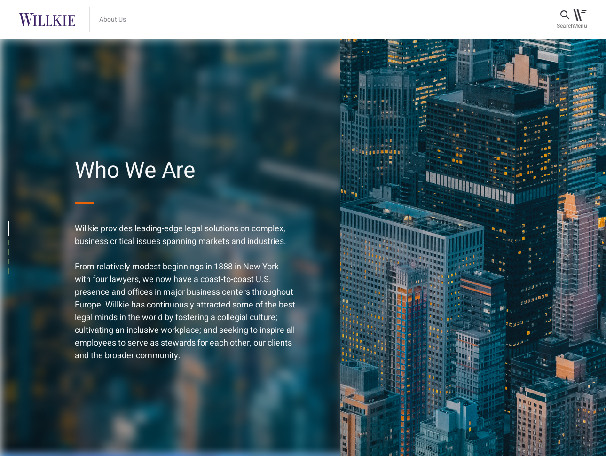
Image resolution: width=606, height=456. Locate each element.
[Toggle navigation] (580, 19)
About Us (112, 19)
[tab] (8, 228)
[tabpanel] (303, 247)
